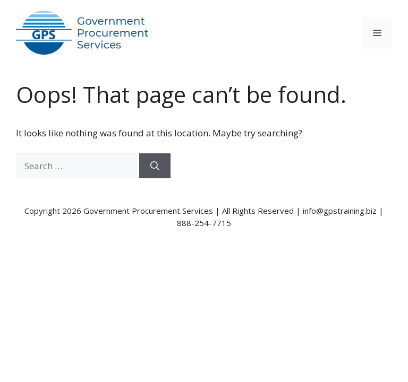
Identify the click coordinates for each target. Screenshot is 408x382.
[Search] (155, 166)
